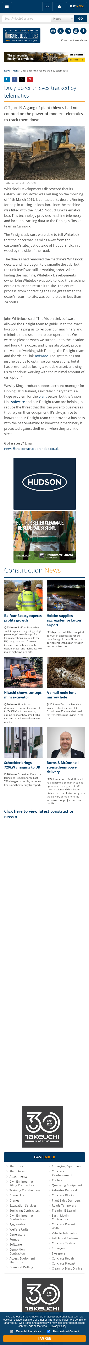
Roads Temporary (64, 1205)
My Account (59, 6)
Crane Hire (17, 1195)
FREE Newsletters (47, 6)
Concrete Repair (63, 1258)
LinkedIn (68, 31)
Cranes (14, 1200)
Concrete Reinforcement (62, 1173)
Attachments (18, 1176)
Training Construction (25, 1190)
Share (7, 79)
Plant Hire (16, 1166)
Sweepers (58, 1253)
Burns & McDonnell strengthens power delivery (63, 767)
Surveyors (59, 1248)
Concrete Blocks (63, 1195)
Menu (7, 6)
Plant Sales (17, 1171)
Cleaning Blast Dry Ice (67, 1268)
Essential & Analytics (25, 1331)
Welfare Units (19, 1229)
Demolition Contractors (18, 1251)
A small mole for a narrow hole (62, 695)
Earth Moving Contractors (61, 1217)
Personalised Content (63, 1331)
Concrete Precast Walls (63, 1226)
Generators (17, 1234)
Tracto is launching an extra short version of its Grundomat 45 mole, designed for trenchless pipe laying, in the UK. (65, 711)
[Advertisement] (44, 962)
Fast (76, 6)
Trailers (57, 1180)
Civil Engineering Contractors (21, 1217)
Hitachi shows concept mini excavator (22, 695)
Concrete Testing (63, 1243)
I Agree (44, 1338)
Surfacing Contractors (25, 1210)
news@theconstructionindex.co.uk (31, 448)
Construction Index (21, 36)
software (41, 356)
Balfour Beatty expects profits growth (23, 618)
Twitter (60, 31)
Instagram (53, 31)
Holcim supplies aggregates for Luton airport (64, 620)
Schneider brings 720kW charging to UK (22, 765)
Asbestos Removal (64, 1190)
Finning (61, 221)
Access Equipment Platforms (22, 1260)
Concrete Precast (63, 1263)
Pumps (14, 1239)
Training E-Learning (65, 1210)
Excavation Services (23, 1205)
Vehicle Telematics (65, 1233)
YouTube (76, 31)
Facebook (83, 31)
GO (80, 18)
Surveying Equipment (67, 1166)
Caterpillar (12, 194)
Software (16, 1244)
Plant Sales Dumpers (66, 1200)
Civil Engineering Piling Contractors (22, 1183)
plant (43, 396)
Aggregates (17, 1224)
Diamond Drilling (21, 1267)
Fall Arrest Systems (65, 1238)
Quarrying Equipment (67, 1185)
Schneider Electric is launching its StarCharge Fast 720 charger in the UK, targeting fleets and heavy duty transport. (22, 779)
